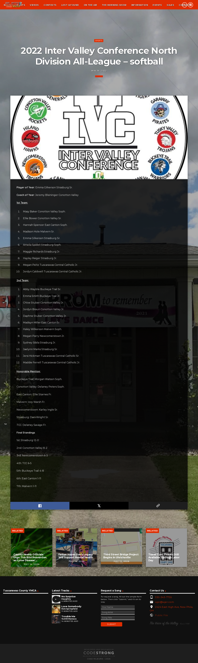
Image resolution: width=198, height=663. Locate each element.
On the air (90, 5)
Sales (170, 5)
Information (139, 5)
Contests (50, 5)
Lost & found (70, 5)
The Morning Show (114, 5)
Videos (34, 5)
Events (157, 5)
